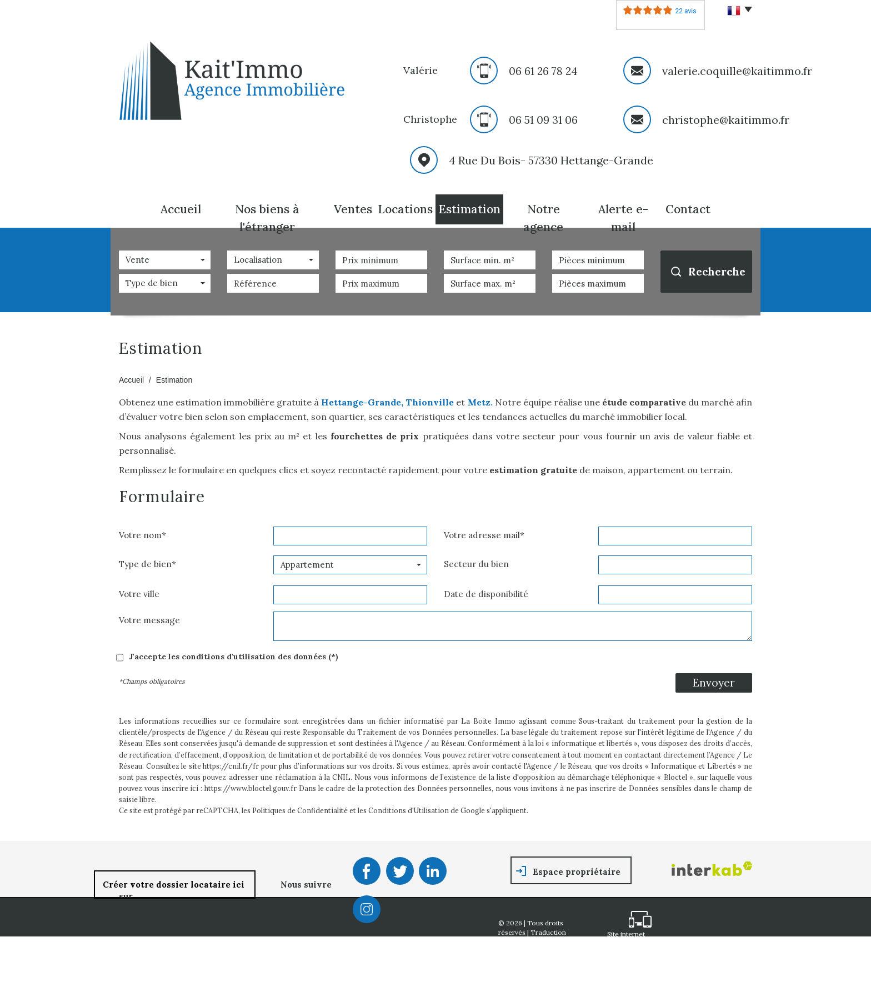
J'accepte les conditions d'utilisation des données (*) (233, 657)
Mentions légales (552, 951)
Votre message (149, 620)
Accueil (181, 209)
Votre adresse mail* (484, 535)
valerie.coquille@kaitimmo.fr (737, 71)
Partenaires (516, 970)
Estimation (469, 209)
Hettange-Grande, (362, 402)
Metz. (478, 402)
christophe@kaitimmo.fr (725, 120)
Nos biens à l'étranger (267, 218)
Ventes (353, 209)
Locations (405, 209)
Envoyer (714, 682)
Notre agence (543, 218)
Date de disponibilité (486, 594)
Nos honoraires (523, 960)
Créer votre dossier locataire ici (175, 884)
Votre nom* (142, 535)
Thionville (430, 402)
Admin (552, 970)
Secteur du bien (476, 564)
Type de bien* (147, 564)
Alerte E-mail (623, 218)
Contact (687, 209)
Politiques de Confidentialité (300, 810)
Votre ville (139, 594)
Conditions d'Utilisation (408, 810)
